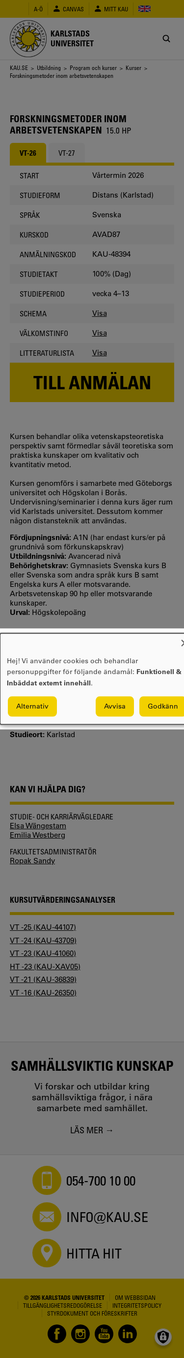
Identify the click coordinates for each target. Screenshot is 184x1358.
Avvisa (115, 706)
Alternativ (32, 706)
